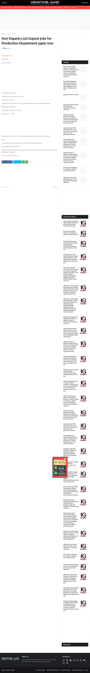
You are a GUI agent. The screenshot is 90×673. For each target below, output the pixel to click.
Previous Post (6, 187)
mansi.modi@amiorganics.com (10, 155)
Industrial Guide (10, 670)
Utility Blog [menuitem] (36, 28)
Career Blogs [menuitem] (15, 28)
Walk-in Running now (20, 7)
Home (3, 34)
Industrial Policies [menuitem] (26, 28)
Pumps (73, 7)
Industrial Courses (7, 7)
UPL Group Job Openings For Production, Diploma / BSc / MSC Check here (70, 169)
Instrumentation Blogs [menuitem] (58, 28)
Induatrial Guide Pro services (71, 94)
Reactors (67, 7)
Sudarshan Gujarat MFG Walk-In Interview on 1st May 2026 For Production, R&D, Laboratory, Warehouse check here (70, 131)
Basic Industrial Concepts (35, 7)
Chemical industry (10, 34)
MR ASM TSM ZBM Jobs (53, 670)
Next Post (55, 187)
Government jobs (40, 670)
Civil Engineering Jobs (77, 670)
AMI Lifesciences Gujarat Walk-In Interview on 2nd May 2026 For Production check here (70, 180)
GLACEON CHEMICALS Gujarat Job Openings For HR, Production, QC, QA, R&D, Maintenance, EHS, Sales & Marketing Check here (70, 85)
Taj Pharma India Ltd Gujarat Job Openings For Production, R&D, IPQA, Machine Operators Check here (70, 373)
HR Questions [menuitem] (6, 28)
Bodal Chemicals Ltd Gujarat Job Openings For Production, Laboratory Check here (70, 107)
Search (84, 3)
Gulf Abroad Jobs (65, 670)
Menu (5, 3)
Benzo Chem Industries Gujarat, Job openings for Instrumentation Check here (70, 232)
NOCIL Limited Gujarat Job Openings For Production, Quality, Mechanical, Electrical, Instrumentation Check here (70, 320)
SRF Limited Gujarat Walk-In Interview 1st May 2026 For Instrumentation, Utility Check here (70, 567)
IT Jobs (86, 670)
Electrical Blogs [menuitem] (45, 28)
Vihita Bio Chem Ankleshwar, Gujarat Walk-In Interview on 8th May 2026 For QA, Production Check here (71, 223)
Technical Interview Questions (54, 7)
